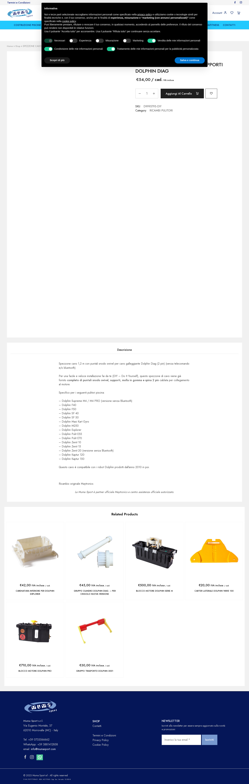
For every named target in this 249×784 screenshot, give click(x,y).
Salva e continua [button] (189, 60)
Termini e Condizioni (18, 2)
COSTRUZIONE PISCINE (27, 25)
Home (10, 46)
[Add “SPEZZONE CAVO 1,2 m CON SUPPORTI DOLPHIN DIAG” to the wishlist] (216, 93)
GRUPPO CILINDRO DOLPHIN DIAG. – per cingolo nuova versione (94, 592)
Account (217, 13)
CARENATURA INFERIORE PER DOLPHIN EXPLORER (35, 592)
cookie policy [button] (69, 21)
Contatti (97, 726)
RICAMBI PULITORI (161, 110)
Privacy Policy (101, 740)
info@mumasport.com (43, 749)
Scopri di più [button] (57, 60)
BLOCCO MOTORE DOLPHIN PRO (35, 670)
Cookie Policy (101, 744)
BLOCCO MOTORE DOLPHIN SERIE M (154, 590)
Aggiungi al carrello (184, 93)
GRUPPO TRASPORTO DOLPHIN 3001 (94, 670)
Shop (18, 46)
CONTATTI (229, 25)
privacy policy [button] (144, 14)
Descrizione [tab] (124, 350)
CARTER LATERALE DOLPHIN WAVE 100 (214, 590)
